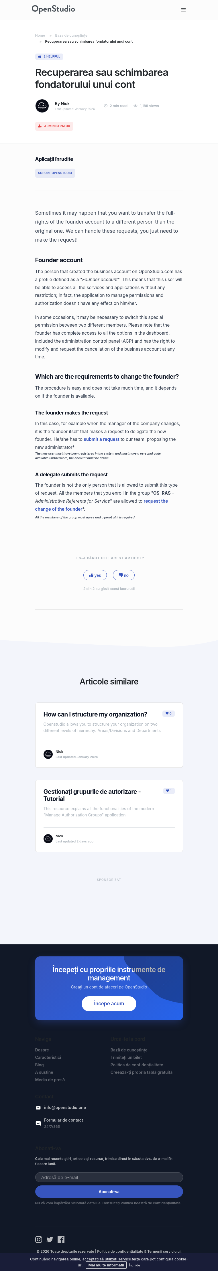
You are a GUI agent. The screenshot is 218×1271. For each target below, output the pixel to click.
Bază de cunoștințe (129, 1049)
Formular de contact (63, 1120)
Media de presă (50, 1079)
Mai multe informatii (106, 1265)
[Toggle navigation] (183, 10)
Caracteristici (48, 1057)
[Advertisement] (109, 906)
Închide (134, 1265)
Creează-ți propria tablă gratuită (142, 1072)
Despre (42, 1049)
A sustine (44, 1072)
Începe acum (109, 1003)
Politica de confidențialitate (137, 1064)
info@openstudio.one (65, 1107)
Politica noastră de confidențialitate (150, 1203)
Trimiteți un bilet (126, 1057)
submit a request (101, 439)
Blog (39, 1064)
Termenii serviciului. (164, 1251)
